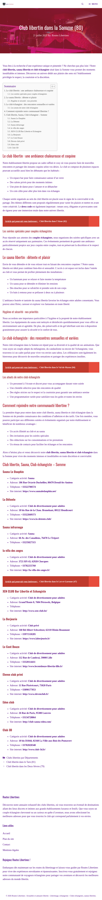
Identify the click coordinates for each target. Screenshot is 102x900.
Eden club (15, 144)
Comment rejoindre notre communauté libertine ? (27, 111)
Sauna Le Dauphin (18, 118)
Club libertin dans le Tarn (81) (21, 762)
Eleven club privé (17, 141)
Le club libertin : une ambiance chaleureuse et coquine (29, 90)
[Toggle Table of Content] (51, 86)
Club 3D (15, 148)
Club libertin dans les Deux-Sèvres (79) (25, 766)
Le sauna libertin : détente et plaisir (21, 97)
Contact (6, 844)
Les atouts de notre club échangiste (24, 108)
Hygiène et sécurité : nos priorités (24, 101)
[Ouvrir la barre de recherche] (82, 4)
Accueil (6, 833)
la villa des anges (17, 128)
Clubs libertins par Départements (22, 757)
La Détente (15, 121)
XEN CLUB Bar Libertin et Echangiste (26, 131)
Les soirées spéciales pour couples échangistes (29, 94)
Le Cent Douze (16, 138)
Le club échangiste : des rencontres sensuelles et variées (30, 104)
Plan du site (8, 839)
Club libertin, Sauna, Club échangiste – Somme (26, 115)
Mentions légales (11, 850)
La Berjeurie (15, 135)
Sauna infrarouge (17, 125)
